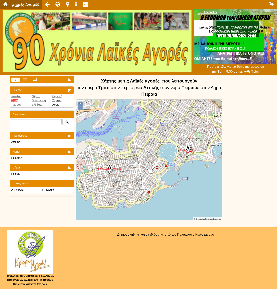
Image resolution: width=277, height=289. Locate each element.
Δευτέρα (16, 96)
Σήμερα (56, 100)
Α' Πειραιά (17, 189)
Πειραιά (16, 173)
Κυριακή (57, 96)
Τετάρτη (16, 104)
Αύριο (55, 104)
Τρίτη (14, 100)
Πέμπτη (36, 96)
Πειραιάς (16, 157)
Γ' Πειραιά (48, 189)
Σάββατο (37, 104)
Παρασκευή (39, 100)
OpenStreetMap (203, 219)
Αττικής (15, 141)
